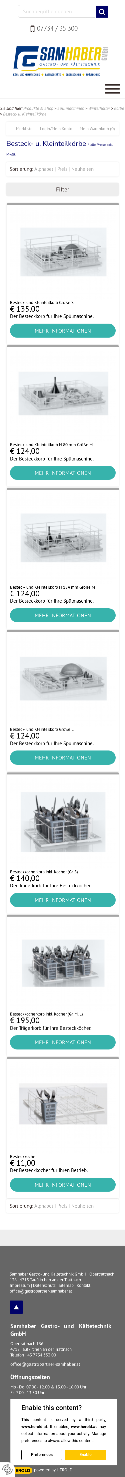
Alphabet (43, 169)
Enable (85, 1454)
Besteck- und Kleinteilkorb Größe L (42, 729)
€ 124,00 (25, 451)
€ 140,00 (25, 878)
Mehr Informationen (63, 330)
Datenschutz (44, 1285)
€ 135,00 (25, 309)
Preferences (42, 1454)
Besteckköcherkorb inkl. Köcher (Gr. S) (44, 872)
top (16, 1307)
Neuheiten (82, 169)
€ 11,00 (22, 1163)
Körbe (119, 108)
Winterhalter (99, 108)
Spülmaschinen (70, 108)
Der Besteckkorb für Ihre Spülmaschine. (52, 316)
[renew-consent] (7, 1469)
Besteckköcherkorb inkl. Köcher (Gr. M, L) (46, 1014)
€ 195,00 (25, 1021)
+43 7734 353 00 (40, 1355)
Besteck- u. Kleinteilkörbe (24, 114)
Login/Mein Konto (56, 129)
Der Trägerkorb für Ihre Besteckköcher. (50, 885)
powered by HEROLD (53, 1470)
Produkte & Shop (38, 108)
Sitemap (66, 1285)
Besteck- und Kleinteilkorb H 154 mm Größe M (52, 587)
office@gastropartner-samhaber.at (45, 1364)
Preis (62, 169)
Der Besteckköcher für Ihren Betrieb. (49, 1170)
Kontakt (83, 1285)
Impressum (20, 1285)
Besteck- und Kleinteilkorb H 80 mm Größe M (51, 444)
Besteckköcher (23, 1156)
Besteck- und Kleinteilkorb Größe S (42, 302)
